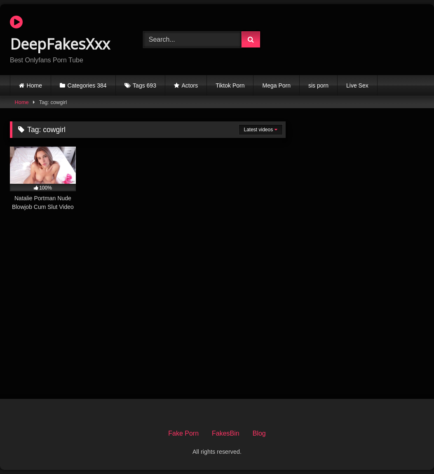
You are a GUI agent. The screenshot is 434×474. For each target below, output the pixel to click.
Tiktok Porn (230, 85)
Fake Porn (183, 433)
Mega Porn (276, 85)
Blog (259, 433)
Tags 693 (144, 85)
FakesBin (225, 433)
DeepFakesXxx (60, 34)
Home (34, 85)
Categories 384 (87, 85)
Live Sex (357, 85)
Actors (190, 85)
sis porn (318, 85)
